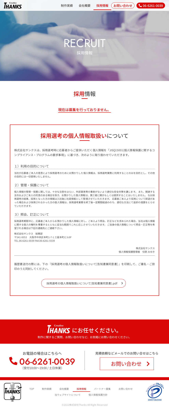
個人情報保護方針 (98, 395)
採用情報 (102, 5)
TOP (31, 389)
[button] (150, 5)
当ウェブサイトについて (68, 395)
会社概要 (85, 5)
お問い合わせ (126, 389)
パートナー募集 (102, 389)
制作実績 (67, 5)
